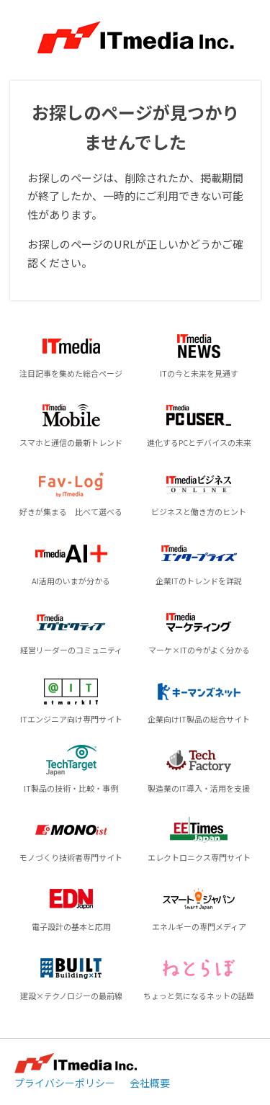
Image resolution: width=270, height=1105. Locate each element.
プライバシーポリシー (64, 1082)
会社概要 (150, 1082)
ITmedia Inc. (75, 1063)
